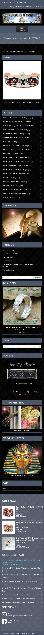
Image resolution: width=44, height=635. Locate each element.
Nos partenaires (8, 270)
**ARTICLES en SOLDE (12, 198)
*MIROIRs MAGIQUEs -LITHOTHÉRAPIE (18, 126)
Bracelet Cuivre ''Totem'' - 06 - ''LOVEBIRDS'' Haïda (22, 102)
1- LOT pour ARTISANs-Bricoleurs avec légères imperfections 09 (29, 539)
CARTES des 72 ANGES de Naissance (18, 158)
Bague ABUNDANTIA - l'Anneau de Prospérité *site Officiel (22, 582)
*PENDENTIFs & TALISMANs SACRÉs (18, 122)
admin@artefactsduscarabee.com (20, 616)
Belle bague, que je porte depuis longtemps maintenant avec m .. (22, 328)
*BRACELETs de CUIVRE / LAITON (16, 130)
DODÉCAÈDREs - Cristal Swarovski (16, 146)
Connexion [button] (18, 7)
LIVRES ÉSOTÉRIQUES (12, 178)
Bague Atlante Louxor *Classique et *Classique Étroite (22, 595)
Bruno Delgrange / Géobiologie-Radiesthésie (22, 602)
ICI (22, 564)
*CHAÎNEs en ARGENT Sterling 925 (16, 134)
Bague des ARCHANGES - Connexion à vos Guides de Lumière (22, 576)
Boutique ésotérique (12, 38)
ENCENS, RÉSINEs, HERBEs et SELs (16, 150)
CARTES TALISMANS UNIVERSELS (16, 174)
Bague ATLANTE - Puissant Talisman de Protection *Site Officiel (22, 569)
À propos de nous (9, 250)
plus (24, 516)
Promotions (8, 355)
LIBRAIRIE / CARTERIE (31, 38)
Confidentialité (8, 257)
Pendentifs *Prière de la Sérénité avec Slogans (22, 598)
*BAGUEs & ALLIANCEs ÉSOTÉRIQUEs (18, 118)
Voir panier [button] (38, 7)
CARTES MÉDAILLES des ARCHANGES (18, 162)
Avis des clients (9, 283)
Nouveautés (7, 57)
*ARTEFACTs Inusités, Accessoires (16, 194)
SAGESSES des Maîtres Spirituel (15, 182)
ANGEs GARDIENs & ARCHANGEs (16, 138)
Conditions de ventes (10, 254)
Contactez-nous (8, 261)
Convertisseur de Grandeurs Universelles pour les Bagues (20, 265)
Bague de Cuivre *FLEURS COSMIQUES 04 (29, 523)
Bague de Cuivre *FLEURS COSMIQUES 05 (29, 508)
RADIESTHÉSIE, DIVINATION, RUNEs (17, 190)
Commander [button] (28, 7)
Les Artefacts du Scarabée (25, 633)
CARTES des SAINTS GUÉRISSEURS (17, 166)
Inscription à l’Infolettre (22, 419)
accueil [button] (10, 7)
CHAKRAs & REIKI (11, 142)
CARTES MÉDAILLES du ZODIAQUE (17, 170)
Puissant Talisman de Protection (22, 459)
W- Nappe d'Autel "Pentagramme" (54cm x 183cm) (22, 392)
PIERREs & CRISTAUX (13, 186)
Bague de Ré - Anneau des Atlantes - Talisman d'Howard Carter (22, 589)
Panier (5, 483)
